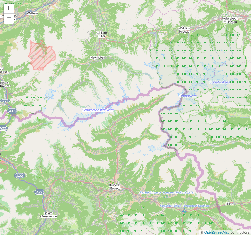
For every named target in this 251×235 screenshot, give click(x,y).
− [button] (9, 19)
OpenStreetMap (217, 232)
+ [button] (9, 9)
